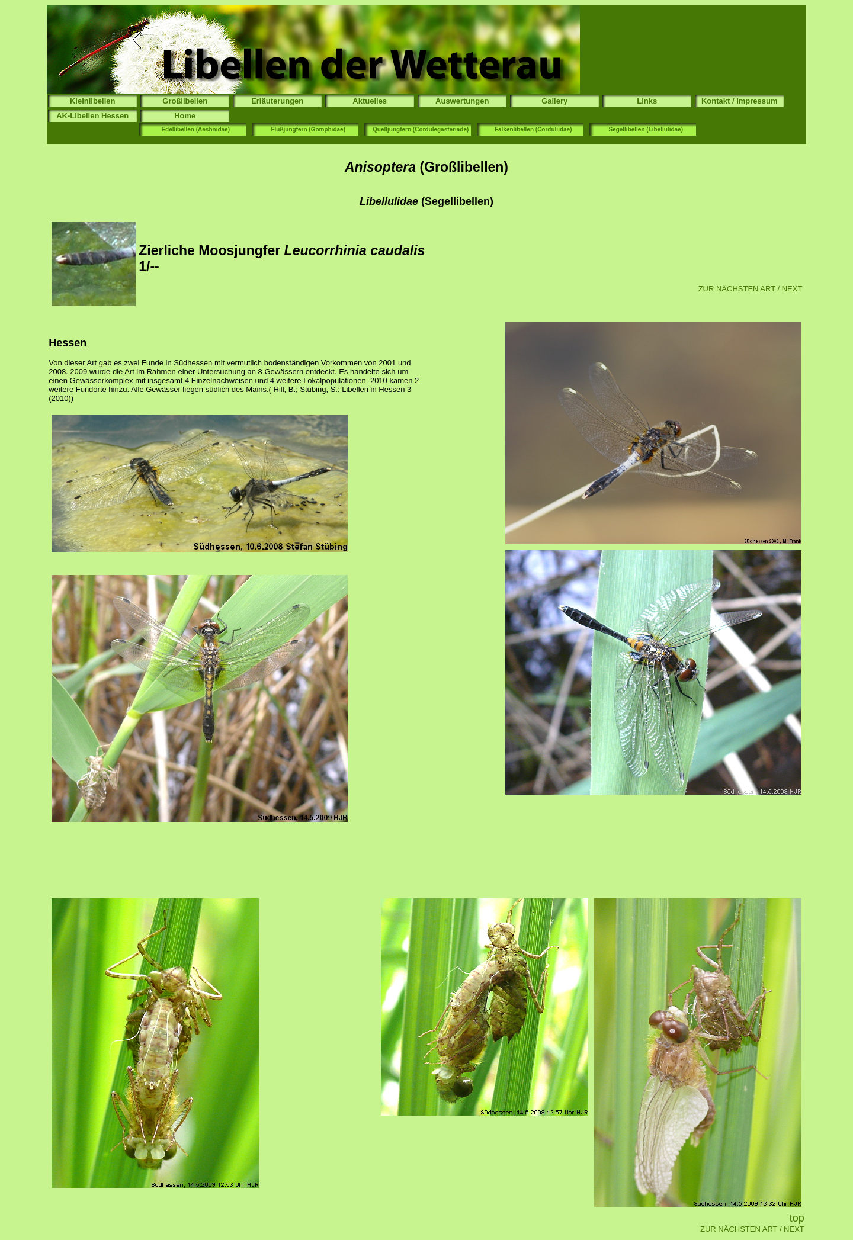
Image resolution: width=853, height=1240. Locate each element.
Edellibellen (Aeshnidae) (195, 129)
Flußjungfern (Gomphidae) (308, 129)
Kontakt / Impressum (739, 101)
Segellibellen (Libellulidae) (645, 129)
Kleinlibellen (93, 101)
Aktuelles (369, 101)
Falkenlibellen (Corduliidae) (533, 129)
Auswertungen (462, 101)
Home (184, 115)
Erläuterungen (277, 101)
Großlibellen (184, 101)
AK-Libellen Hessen (92, 115)
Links (647, 101)
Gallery (554, 101)
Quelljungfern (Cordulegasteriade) (421, 129)
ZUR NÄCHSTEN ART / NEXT (750, 288)
